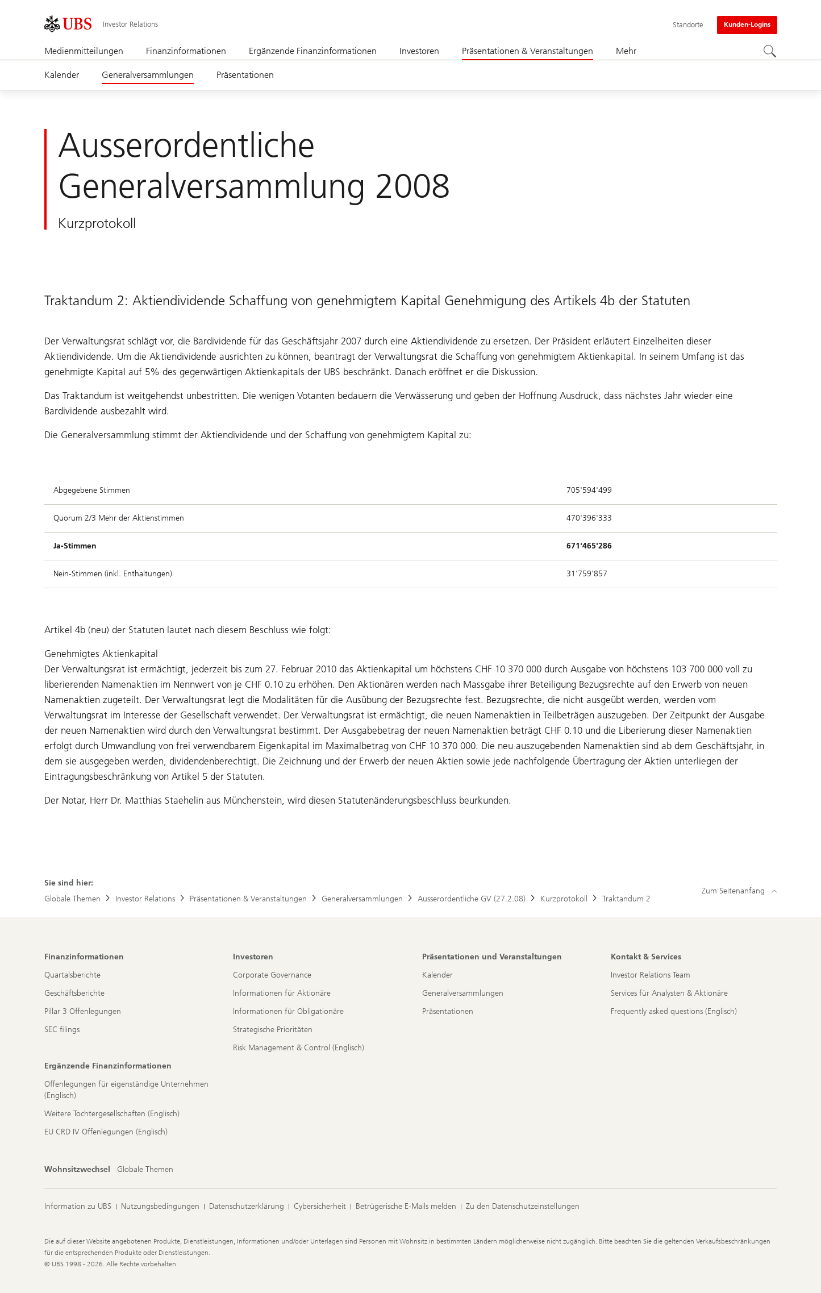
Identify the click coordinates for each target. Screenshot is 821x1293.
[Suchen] (770, 52)
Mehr (626, 50)
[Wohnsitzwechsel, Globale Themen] (145, 1169)
